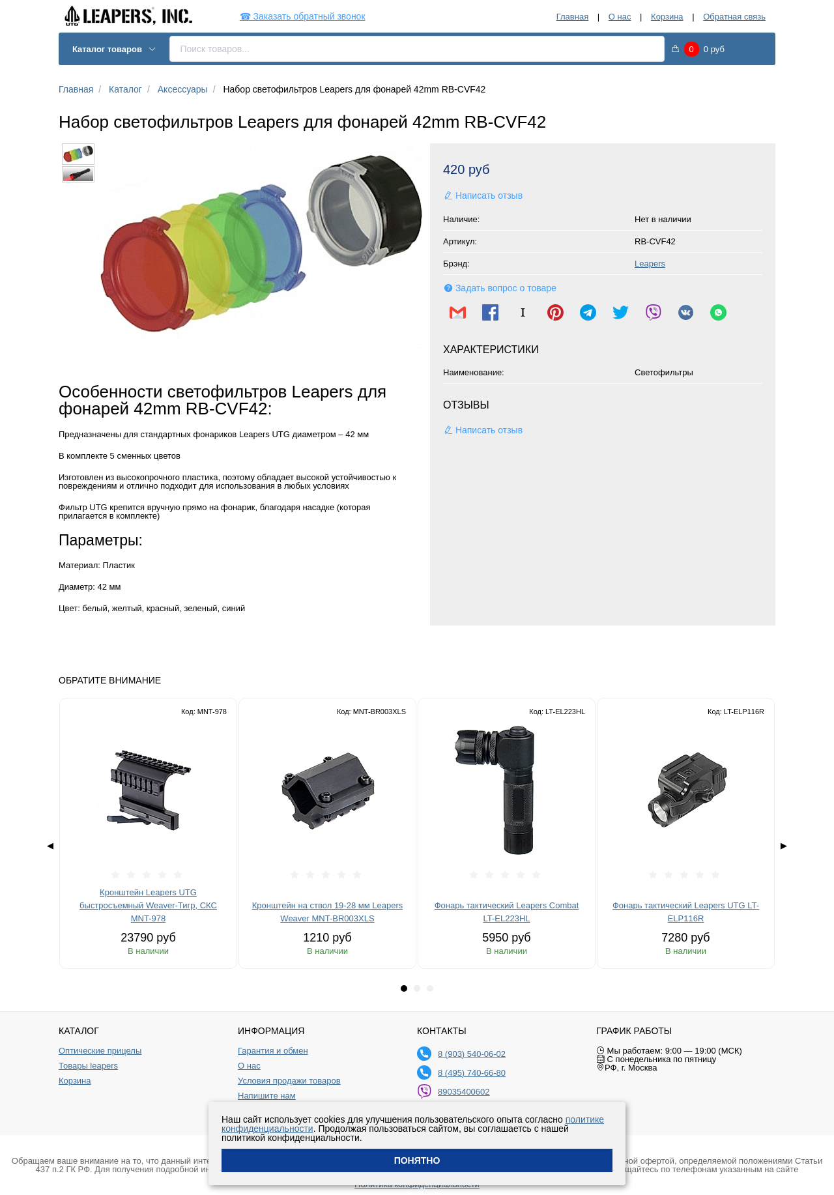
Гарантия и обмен (273, 1051)
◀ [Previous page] (50, 845)
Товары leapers (88, 1066)
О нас (620, 17)
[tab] (403, 988)
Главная (572, 17)
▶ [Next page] (784, 845)
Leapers (650, 263)
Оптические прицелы (100, 1051)
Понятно (417, 1160)
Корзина (667, 17)
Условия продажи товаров (289, 1081)
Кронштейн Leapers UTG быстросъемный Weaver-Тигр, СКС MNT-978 (148, 905)
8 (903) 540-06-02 (472, 1054)
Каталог (125, 89)
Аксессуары (183, 89)
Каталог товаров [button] (114, 49)
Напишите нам (267, 1096)
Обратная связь (734, 17)
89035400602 (464, 1092)
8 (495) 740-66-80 (472, 1073)
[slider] (148, 875)
